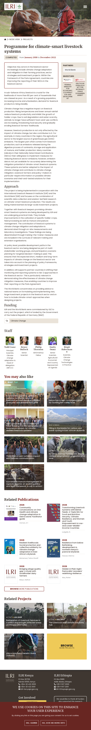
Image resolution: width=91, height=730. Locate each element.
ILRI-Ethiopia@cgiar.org (64, 689)
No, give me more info (53, 723)
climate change (18, 320)
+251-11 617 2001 (61, 686)
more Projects (66, 646)
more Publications (24, 589)
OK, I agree (31, 723)
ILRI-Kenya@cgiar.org (28, 689)
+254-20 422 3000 (27, 684)
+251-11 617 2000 (61, 684)
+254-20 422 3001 (26, 686)
